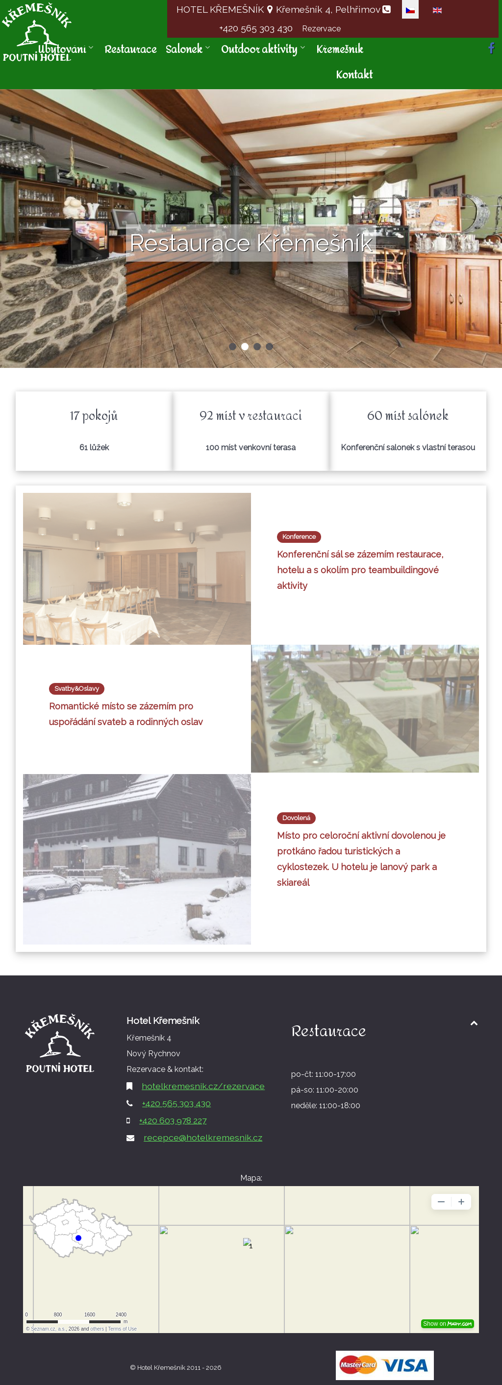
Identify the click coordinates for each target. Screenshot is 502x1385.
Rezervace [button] (321, 28)
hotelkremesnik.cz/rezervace (203, 1086)
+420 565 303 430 (257, 28)
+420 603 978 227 (172, 1120)
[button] (232, 346)
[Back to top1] (474, 1022)
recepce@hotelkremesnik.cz (203, 1137)
